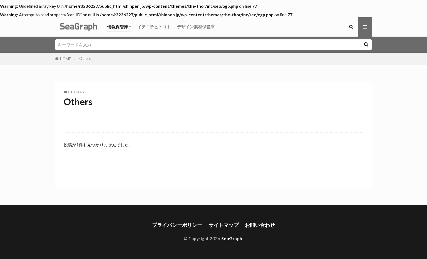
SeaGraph (231, 238)
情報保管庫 (117, 26)
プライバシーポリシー (177, 225)
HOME (65, 59)
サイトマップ (223, 225)
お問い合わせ (260, 225)
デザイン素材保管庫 (196, 26)
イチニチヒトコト (154, 26)
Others (85, 58)
